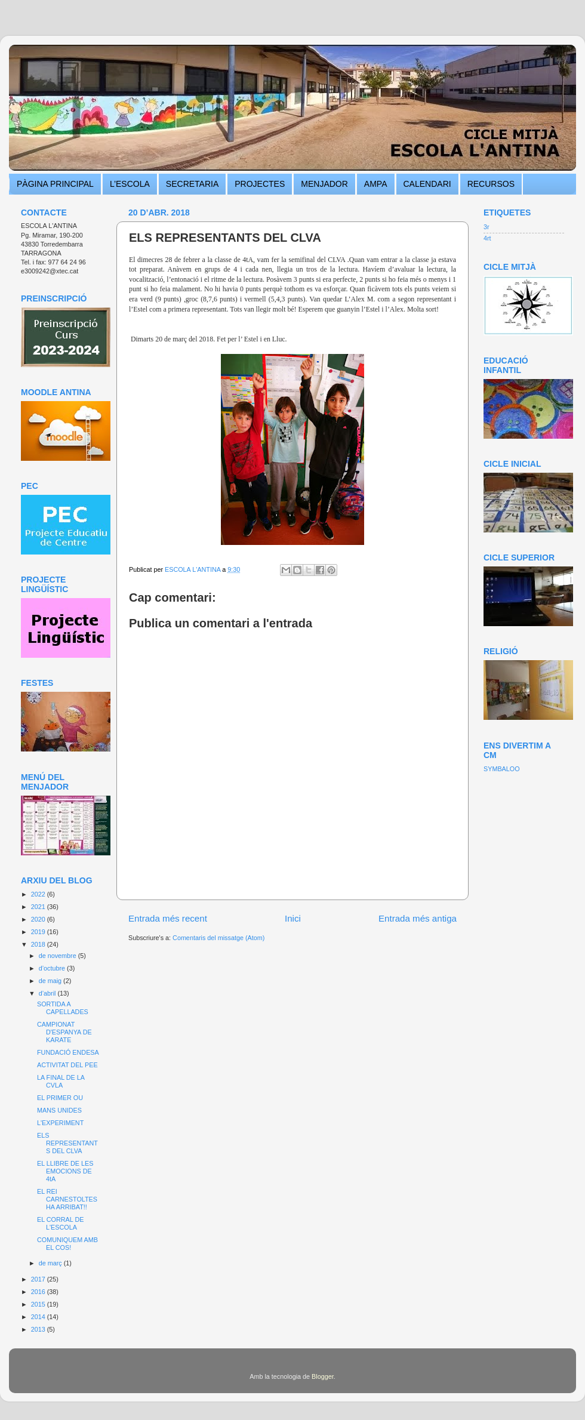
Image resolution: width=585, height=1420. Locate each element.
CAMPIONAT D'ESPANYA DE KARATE (64, 1032)
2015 (39, 1304)
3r (486, 226)
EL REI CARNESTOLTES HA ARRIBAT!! (67, 1199)
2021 (39, 906)
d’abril (48, 993)
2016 (39, 1291)
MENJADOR (324, 184)
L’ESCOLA (130, 184)
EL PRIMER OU (60, 1097)
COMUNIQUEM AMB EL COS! (67, 1243)
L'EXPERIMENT (60, 1122)
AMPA (375, 184)
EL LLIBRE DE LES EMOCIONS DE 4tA (65, 1171)
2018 (39, 944)
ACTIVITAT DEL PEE (67, 1064)
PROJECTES (260, 184)
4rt (487, 238)
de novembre (58, 955)
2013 (39, 1329)
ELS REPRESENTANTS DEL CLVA (67, 1143)
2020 (39, 919)
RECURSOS (491, 184)
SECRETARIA (192, 184)
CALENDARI (427, 184)
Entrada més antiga (417, 918)
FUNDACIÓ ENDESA (68, 1052)
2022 (39, 894)
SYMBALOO (502, 768)
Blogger (323, 1376)
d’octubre (53, 968)
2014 (39, 1316)
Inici (293, 918)
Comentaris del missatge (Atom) (218, 937)
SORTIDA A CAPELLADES (62, 1007)
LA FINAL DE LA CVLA (60, 1081)
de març (51, 1263)
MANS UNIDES (59, 1110)
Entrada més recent (167, 918)
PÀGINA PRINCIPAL (55, 184)
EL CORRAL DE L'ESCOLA (60, 1223)
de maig (51, 980)
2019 (39, 931)
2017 (39, 1279)
